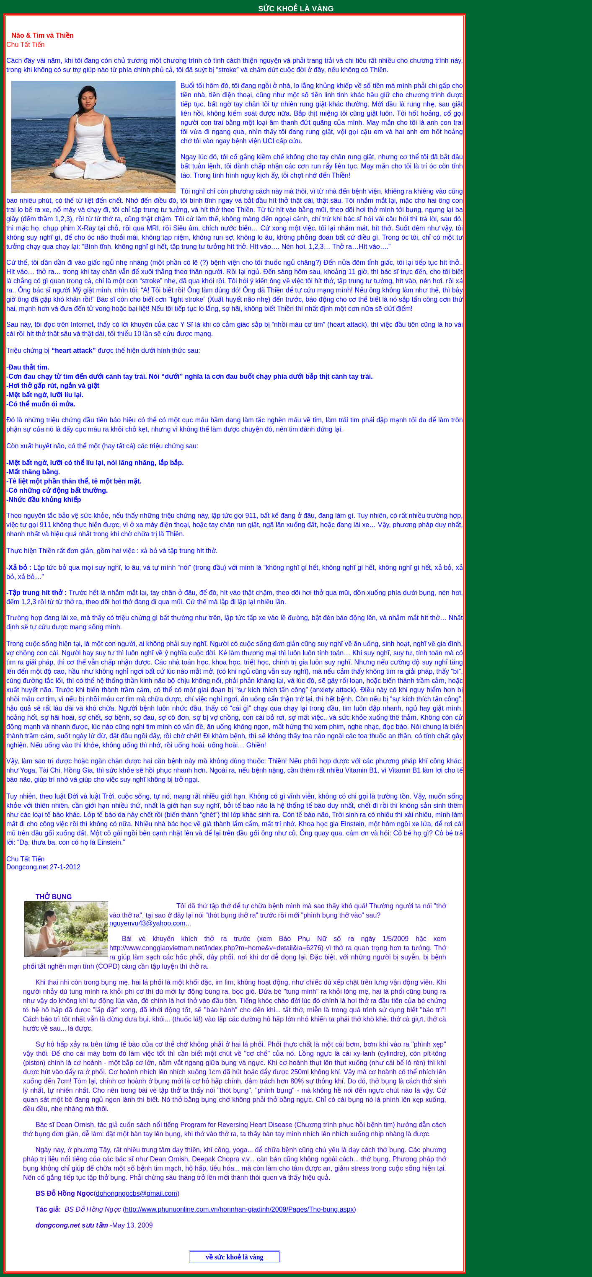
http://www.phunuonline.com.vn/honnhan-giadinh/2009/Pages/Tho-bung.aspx (239, 1209)
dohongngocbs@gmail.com (136, 1193)
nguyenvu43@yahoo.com (147, 923)
